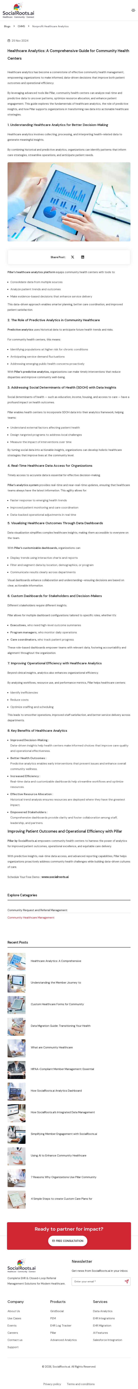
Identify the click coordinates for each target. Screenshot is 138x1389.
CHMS (21, 26)
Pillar (53, 1333)
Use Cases (14, 1318)
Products (58, 1301)
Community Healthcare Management (31, 917)
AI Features (100, 1333)
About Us (14, 1311)
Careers (13, 1333)
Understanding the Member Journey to (56, 982)
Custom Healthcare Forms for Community (57, 1004)
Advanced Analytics (63, 1340)
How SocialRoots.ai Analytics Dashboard (56, 1091)
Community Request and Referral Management (37, 910)
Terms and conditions (81, 1384)
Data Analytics (102, 1311)
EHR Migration (102, 1325)
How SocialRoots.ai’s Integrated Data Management (63, 1112)
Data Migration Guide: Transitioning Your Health (61, 1026)
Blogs (7, 26)
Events (12, 1325)
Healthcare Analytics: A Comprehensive (56, 961)
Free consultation (67, 1241)
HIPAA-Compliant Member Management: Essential (62, 1069)
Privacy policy (52, 1384)
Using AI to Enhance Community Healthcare (58, 1155)
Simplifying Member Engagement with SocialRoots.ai (64, 1134)
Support (13, 1347)
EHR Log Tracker (61, 1325)
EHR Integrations (104, 1318)
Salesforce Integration (107, 1340)
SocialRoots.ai (27, 841)
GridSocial (57, 1311)
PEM (53, 1318)
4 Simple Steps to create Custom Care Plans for (61, 1199)
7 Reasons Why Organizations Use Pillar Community (63, 1177)
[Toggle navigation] (133, 10)
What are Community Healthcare (52, 1047)
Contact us (15, 1340)
